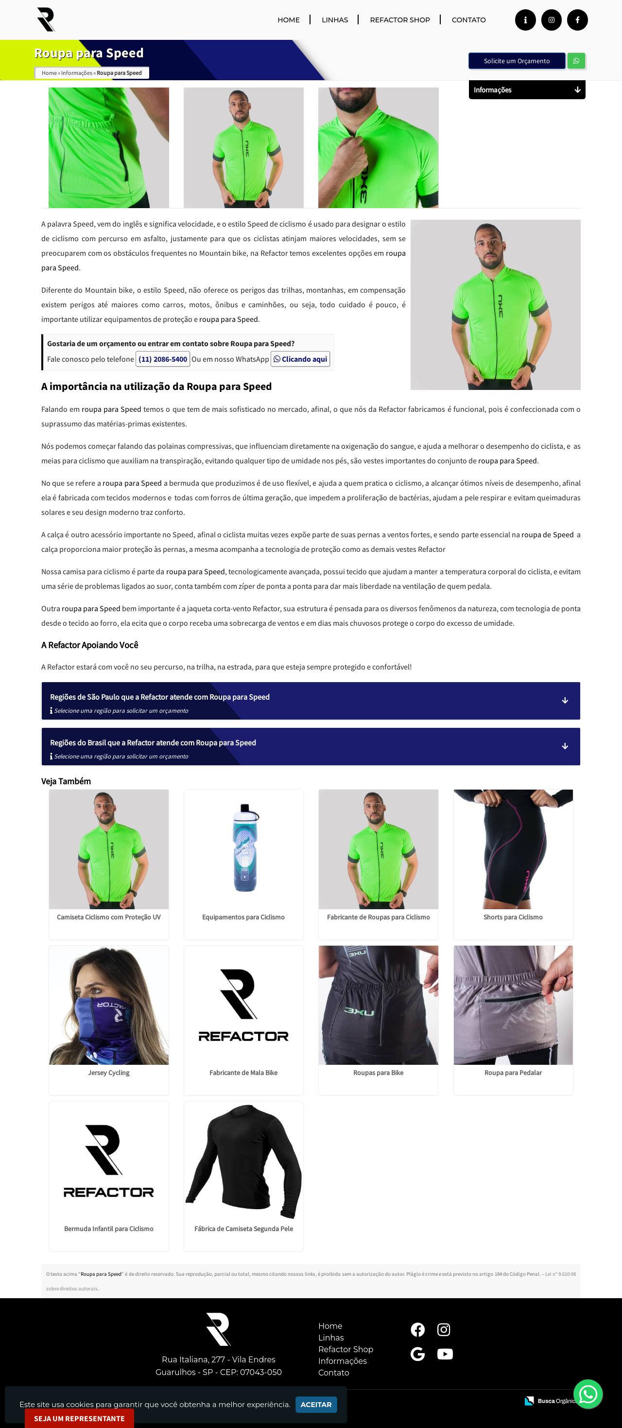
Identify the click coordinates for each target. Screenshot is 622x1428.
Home (288, 20)
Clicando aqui (300, 359)
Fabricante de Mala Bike (243, 1072)
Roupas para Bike (378, 1072)
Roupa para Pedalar (513, 1072)
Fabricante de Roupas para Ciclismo (378, 917)
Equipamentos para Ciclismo (243, 917)
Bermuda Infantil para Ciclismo (109, 1228)
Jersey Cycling (108, 1072)
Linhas (335, 20)
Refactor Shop (400, 20)
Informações (342, 1361)
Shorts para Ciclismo (513, 917)
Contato (469, 20)
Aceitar (316, 1404)
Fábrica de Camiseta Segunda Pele (243, 1228)
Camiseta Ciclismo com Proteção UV (108, 917)
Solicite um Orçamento (517, 60)
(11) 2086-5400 (162, 359)
